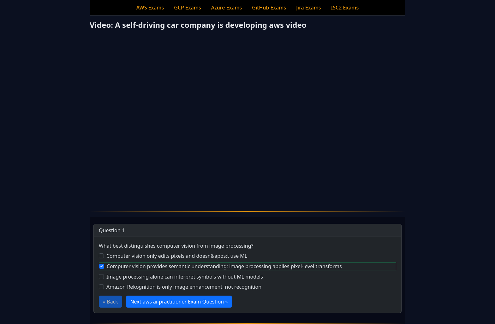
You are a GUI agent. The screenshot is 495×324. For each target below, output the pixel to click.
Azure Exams (226, 7)
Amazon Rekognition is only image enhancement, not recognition (183, 286)
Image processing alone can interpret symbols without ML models (184, 276)
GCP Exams (187, 7)
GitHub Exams (269, 7)
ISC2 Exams (345, 7)
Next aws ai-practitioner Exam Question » (179, 301)
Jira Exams (308, 7)
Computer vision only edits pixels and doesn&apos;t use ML (176, 255)
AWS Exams (150, 7)
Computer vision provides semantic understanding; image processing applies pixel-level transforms (224, 266)
